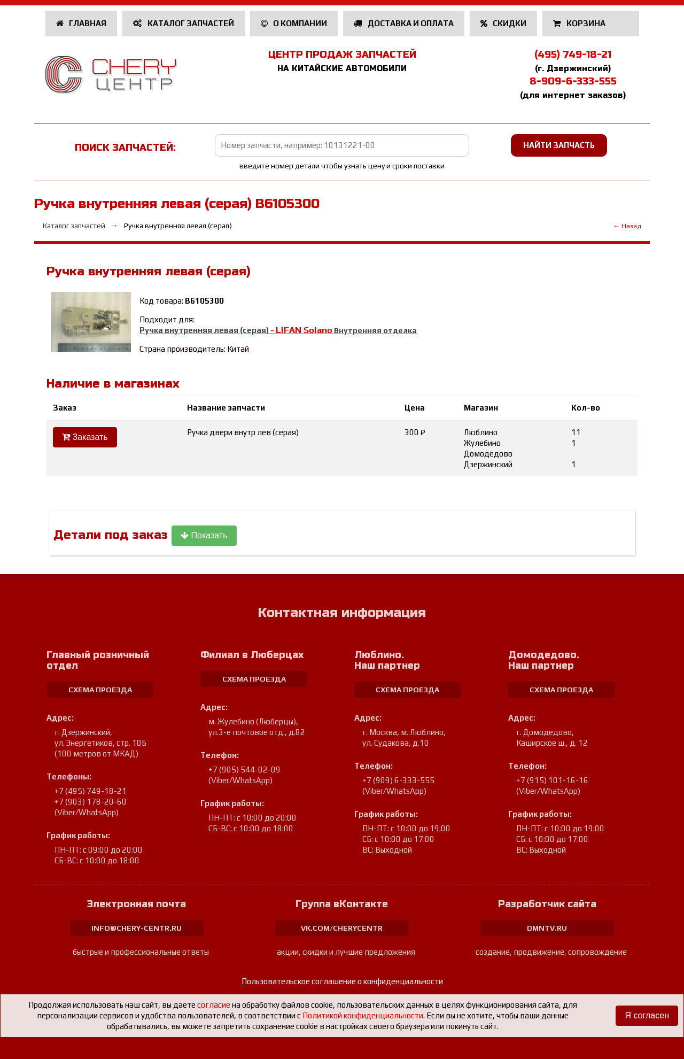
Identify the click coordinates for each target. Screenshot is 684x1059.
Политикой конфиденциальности (362, 1015)
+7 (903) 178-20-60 (91, 801)
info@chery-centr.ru (136, 928)
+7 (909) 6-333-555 (398, 780)
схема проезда (100, 689)
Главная (81, 23)
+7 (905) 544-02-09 (244, 769)
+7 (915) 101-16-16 (552, 780)
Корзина (580, 23)
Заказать (85, 437)
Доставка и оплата (404, 23)
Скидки (503, 23)
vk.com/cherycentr (342, 928)
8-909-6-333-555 (573, 81)
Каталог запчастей (183, 23)
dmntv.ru (547, 928)
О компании (294, 23)
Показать (204, 535)
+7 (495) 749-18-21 (91, 790)
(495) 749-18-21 (572, 54)
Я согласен (647, 1015)
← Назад (627, 226)
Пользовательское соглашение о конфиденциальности (342, 981)
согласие (213, 1004)
